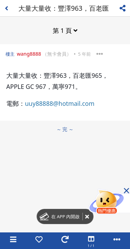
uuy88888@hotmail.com (59, 103)
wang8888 (29, 53)
